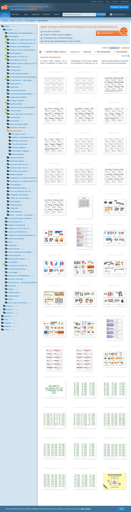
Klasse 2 (11, 306)
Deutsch (15, 14)
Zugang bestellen (113, 33)
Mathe (5, 14)
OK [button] (121, 509)
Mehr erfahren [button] (86, 509)
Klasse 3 (11, 309)
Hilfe (107, 1)
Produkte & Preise (97, 1)
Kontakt (115, 1)
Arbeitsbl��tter (30, 21)
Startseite (5, 21)
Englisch (36, 14)
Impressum (124, 1)
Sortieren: (105, 48)
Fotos (56, 14)
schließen (125, 56)
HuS (25, 14)
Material (46, 14)
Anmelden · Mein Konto (119, 7)
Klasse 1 (20, 21)
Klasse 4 (11, 313)
